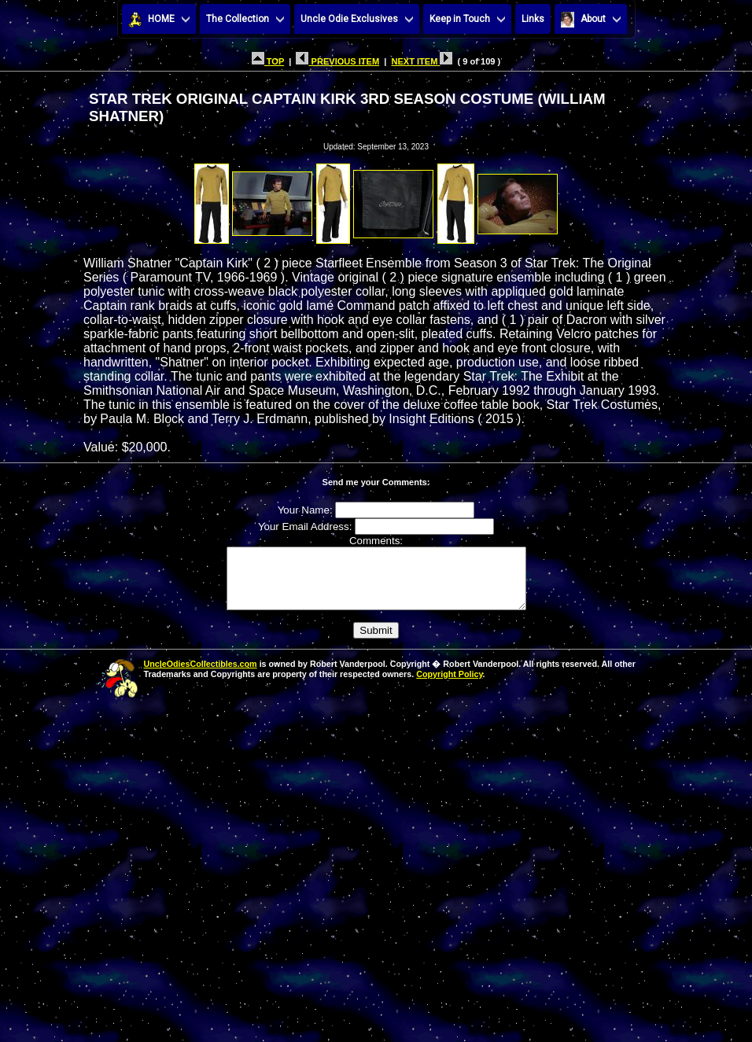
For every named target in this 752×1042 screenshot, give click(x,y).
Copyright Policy (449, 685)
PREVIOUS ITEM (337, 61)
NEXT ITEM (421, 61)
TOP (268, 61)
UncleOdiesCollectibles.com (200, 675)
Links (533, 18)
